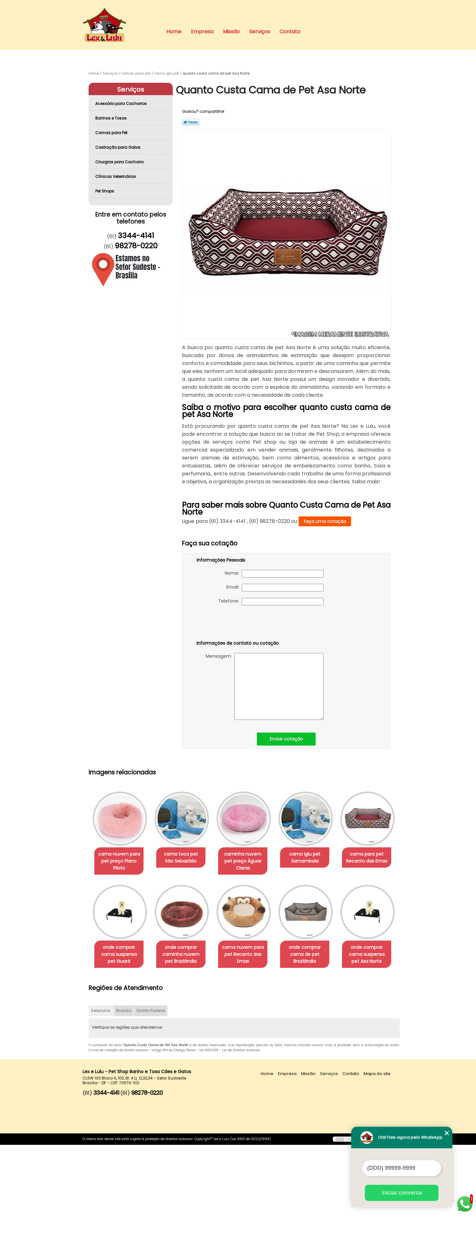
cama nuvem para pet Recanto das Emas (314, 955)
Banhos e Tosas (111, 118)
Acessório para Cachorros (121, 103)
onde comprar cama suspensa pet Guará (185, 955)
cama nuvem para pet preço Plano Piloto (120, 861)
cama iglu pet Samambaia (313, 857)
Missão (231, 31)
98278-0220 (136, 246)
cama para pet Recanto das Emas (120, 951)
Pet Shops (105, 191)
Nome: (274, 573)
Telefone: (271, 601)
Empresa (202, 31)
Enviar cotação (286, 739)
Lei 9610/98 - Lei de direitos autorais (229, 1144)
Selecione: (101, 1105)
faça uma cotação (325, 521)
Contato (289, 31)
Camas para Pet (111, 132)
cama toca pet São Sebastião (184, 857)
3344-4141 (136, 236)
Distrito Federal (151, 1105)
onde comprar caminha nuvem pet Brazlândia (249, 955)
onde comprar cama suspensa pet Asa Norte (185, 1048)
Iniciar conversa (402, 1193)
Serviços (259, 31)
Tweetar (190, 122)
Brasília (123, 1105)
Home (173, 31)
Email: (275, 587)
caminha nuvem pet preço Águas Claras (249, 861)
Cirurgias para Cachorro (119, 162)
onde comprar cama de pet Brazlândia (120, 1048)
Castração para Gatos (118, 147)
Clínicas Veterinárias (116, 176)
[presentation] (237, 624)
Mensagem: (265, 686)
